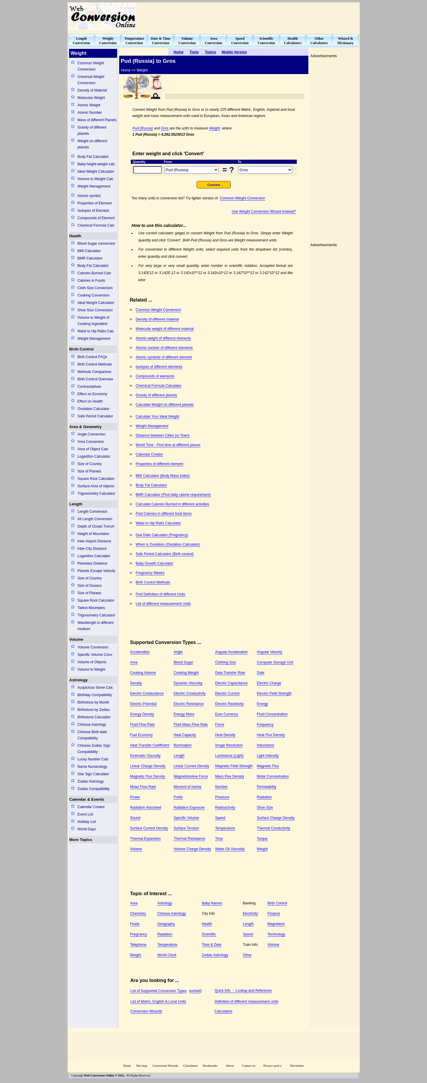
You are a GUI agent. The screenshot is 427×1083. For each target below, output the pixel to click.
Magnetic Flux (268, 766)
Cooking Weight (186, 673)
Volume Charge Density (192, 849)
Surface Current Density (149, 828)
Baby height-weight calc (96, 164)
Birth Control (81, 349)
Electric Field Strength (274, 693)
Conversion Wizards (146, 1011)
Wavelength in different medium (95, 626)
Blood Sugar (183, 662)
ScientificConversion (266, 40)
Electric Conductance (147, 693)
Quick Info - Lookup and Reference (243, 991)
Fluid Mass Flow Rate (190, 724)
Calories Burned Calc (94, 273)
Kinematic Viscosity (145, 756)
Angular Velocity (269, 652)
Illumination (182, 745)
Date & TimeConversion (161, 40)
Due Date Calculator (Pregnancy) (162, 535)
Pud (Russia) (143, 128)
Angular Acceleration (231, 652)
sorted (195, 991)
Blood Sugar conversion (96, 243)
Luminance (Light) (229, 756)
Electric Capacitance (231, 683)
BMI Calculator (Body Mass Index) (163, 476)
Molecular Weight (91, 98)
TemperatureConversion (134, 40)
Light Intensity (268, 756)
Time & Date (212, 945)
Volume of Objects (91, 662)
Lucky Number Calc (93, 759)
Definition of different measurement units (246, 1001)
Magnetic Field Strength (234, 766)
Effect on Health (90, 401)
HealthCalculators (293, 40)
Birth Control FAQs (92, 357)
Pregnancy (138, 934)
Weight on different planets (92, 144)
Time (219, 839)
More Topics (81, 839)
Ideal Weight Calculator (95, 171)
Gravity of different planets (91, 130)
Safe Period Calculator (95, 416)
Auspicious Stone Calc (95, 687)
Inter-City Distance (92, 549)
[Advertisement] (251, 16)
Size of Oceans (89, 586)
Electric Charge (269, 683)
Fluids (135, 924)
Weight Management (93, 186)
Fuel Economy (141, 735)
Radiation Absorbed (145, 807)
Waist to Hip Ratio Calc (95, 331)
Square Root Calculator (95, 479)
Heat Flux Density (271, 735)
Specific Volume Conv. (95, 655)
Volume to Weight (91, 669)
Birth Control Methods (94, 364)
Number (221, 787)
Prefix (178, 797)
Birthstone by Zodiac (93, 710)
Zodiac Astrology (90, 781)
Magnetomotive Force (190, 776)
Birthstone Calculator (93, 717)
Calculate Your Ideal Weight (157, 416)
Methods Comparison (94, 372)
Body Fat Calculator (93, 157)
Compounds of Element (95, 218)
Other (247, 955)
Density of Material (92, 90)
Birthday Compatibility (94, 695)
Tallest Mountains (91, 608)
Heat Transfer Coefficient (150, 745)
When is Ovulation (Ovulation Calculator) (168, 544)
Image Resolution (229, 745)
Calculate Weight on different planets (165, 405)
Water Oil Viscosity (230, 849)
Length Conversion (92, 512)
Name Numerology (92, 767)
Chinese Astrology (91, 724)
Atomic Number (89, 112)
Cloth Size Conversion (95, 288)
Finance (273, 913)
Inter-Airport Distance (94, 541)
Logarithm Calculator (93, 456)
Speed (220, 818)
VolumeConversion (187, 40)
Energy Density (142, 714)
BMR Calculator (89, 258)
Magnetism (276, 924)
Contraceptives (89, 387)
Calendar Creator (91, 807)
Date (260, 673)
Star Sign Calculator (93, 774)
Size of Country (89, 464)
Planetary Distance (92, 563)
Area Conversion (90, 442)
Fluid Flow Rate (142, 724)
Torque (262, 839)
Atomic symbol (89, 196)
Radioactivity (225, 807)
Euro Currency (226, 714)
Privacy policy (272, 1065)
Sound (135, 818)
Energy (262, 704)
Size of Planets (89, 471)
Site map (141, 1065)
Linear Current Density (191, 766)
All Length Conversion (94, 519)
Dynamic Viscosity (187, 683)
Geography (166, 924)
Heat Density (225, 735)
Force (219, 724)
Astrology (78, 680)
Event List (85, 814)
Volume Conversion (92, 647)
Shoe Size (265, 807)
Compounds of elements (155, 376)
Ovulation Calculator (93, 409)
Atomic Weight (88, 105)
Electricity (250, 913)
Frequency (265, 724)
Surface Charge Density (275, 818)
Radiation (264, 797)
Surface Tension (186, 828)
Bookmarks (210, 1065)
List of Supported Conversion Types (158, 991)
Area (134, 662)
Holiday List (86, 822)
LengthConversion (81, 40)
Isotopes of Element (93, 211)
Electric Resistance (188, 704)
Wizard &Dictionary (345, 40)
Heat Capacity (184, 735)
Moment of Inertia (187, 787)
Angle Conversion (91, 434)
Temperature (225, 828)
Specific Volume (186, 818)
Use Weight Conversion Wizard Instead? (264, 211)
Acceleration (140, 652)
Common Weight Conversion (90, 66)
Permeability (266, 787)
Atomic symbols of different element (164, 357)
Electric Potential (143, 704)
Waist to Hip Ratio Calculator (158, 523)
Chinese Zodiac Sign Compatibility (93, 749)
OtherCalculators (319, 40)
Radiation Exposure (189, 807)
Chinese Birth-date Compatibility (92, 735)
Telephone (138, 945)
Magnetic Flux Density (147, 776)
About (230, 1065)
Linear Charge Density (147, 766)
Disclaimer (297, 1065)
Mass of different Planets (97, 120)
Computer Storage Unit (275, 662)
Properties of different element (160, 464)
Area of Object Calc (92, 449)
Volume (76, 639)
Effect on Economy (92, 394)
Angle (178, 652)
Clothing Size (225, 662)
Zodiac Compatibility (93, 789)
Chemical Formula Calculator (159, 386)
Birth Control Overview (95, 379)
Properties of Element (94, 203)
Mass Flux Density (229, 776)
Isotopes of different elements (159, 367)
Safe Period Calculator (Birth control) (165, 554)
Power (135, 797)
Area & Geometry (85, 426)
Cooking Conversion (93, 295)
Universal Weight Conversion (90, 80)
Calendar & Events (86, 799)
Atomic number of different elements (164, 348)
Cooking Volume (143, 673)
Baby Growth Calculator (154, 563)
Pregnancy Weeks (150, 573)
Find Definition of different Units (160, 594)
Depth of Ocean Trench (95, 526)
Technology (276, 934)
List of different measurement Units (163, 604)
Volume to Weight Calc (95, 179)
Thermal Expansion (145, 839)
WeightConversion (108, 40)
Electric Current (227, 693)
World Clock (166, 955)
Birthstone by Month (93, 702)
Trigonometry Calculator (96, 493)
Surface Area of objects (95, 486)
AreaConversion (213, 40)
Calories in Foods (91, 280)
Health (75, 236)
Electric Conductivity (189, 693)
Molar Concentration (273, 776)
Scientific (209, 934)
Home (127, 1065)
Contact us (249, 1065)
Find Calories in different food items (164, 514)
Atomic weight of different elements (163, 338)
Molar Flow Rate (143, 787)
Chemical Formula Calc (95, 225)
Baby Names (212, 903)
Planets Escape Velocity (96, 571)
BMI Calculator (89, 251)
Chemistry (138, 913)
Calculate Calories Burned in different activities (172, 504)
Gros (165, 128)
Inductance (265, 745)
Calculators (223, 1011)
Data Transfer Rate (230, 673)
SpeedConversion (240, 40)
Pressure (222, 797)
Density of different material (157, 319)
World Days (86, 829)
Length (75, 504)
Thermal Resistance (189, 839)
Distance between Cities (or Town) (163, 435)
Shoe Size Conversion (95, 310)
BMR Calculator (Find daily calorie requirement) (173, 495)
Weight (214, 128)
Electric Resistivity (229, 704)
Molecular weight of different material (165, 329)
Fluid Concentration (272, 714)
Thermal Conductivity (273, 828)
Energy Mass (183, 714)
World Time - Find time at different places (168, 445)
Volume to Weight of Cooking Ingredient (93, 320)
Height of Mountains (93, 534)
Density (136, 683)
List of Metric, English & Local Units (158, 1001)
